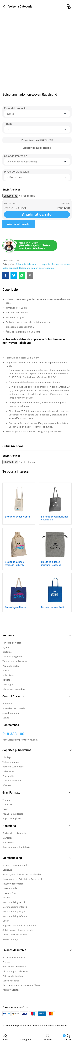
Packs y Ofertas (11, 989)
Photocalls (8, 776)
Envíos (6, 962)
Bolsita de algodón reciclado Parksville (14, 563)
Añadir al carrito (37, 214)
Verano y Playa (10, 939)
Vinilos (6, 800)
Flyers (5, 647)
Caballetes (8, 771)
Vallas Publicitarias (12, 813)
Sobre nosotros (10, 980)
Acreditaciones (10, 713)
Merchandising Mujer (13, 911)
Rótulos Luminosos (13, 766)
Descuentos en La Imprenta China (21, 985)
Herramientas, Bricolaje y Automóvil (22, 879)
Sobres (6, 670)
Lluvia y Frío (9, 893)
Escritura (7, 869)
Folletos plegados (12, 656)
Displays (6, 757)
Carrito (68, 1037)
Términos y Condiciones (15, 971)
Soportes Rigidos (11, 818)
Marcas (6, 897)
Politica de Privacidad (14, 966)
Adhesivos (8, 675)
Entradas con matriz (13, 708)
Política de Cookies (12, 976)
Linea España (9, 888)
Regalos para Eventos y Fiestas (19, 925)
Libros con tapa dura (13, 689)
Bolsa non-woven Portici (53, 607)
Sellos (5, 717)
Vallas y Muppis (10, 762)
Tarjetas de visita (11, 642)
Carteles (7, 652)
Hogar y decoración (13, 883)
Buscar (48, 1037)
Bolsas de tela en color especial (33, 264)
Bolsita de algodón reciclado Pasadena (51, 563)
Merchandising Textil (13, 902)
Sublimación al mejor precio (17, 930)
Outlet (5, 920)
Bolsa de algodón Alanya (17, 516)
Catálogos (7, 684)
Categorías (26, 1037)
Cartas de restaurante (14, 833)
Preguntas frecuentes (14, 957)
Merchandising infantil (14, 907)
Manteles (7, 837)
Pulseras (7, 703)
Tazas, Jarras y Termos (14, 934)
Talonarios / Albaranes (14, 661)
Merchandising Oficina (14, 916)
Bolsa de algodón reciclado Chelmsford (54, 518)
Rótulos (6, 785)
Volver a (13, 6)
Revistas (7, 679)
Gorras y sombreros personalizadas (21, 874)
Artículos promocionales (15, 865)
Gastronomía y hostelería (16, 847)
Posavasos (8, 842)
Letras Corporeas (11, 780)
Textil (5, 809)
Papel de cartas (11, 666)
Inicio (5, 1037)
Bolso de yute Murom (15, 607)
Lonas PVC (8, 804)
